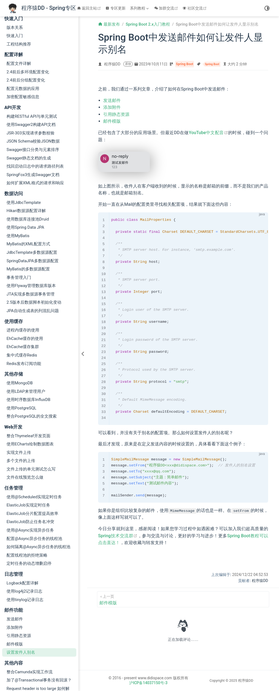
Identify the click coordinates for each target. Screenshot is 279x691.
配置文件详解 (19, 24)
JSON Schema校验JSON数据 (33, 101)
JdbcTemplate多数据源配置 (32, 212)
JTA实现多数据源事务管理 (31, 254)
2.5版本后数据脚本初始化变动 (34, 262)
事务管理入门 (19, 238)
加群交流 (167, 8)
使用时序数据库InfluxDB (28, 360)
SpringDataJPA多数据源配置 (33, 221)
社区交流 (195, 8)
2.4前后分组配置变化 (26, 40)
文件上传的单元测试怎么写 (31, 429)
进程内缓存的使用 (23, 290)
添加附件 (15, 588)
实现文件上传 (19, 413)
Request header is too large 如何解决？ (38, 652)
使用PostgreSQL (21, 368)
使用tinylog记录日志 (25, 560)
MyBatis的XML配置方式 (28, 204)
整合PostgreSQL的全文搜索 (32, 376)
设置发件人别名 (21, 612)
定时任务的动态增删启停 (29, 523)
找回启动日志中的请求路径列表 (35, 126)
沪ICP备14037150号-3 (148, 683)
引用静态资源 (19, 596)
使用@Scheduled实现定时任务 (34, 457)
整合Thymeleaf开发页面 (28, 396)
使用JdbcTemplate (24, 163)
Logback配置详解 (22, 543)
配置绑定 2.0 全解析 (25, 663)
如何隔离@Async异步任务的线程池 (38, 507)
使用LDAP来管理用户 (26, 351)
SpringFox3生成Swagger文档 (33, 135)
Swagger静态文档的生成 (29, 118)
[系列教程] (140, 8)
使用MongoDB (20, 343)
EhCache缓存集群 (23, 307)
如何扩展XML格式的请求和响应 (35, 143)
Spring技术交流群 (117, 535)
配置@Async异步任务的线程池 (34, 499)
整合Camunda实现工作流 (30, 632)
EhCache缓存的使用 (25, 299)
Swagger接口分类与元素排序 (33, 110)
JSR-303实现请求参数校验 (30, 93)
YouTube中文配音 (208, 132)
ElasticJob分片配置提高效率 (32, 474)
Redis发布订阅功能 (24, 324)
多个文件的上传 (21, 421)
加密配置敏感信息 (23, 57)
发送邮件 (15, 579)
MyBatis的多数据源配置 (28, 229)
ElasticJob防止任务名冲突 (30, 482)
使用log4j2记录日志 (24, 551)
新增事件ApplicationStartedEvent (37, 671)
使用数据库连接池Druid (28, 179)
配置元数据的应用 (23, 49)
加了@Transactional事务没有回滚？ (39, 640)
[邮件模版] (183, 599)
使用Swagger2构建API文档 (31, 85)
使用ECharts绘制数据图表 (30, 404)
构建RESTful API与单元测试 (32, 76)
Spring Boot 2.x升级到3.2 (29, 680)
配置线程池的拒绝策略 (27, 515)
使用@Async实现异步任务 (30, 490)
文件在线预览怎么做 (25, 437)
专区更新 (115, 8)
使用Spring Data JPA (25, 187)
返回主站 (89, 8)
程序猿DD (112, 64)
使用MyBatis (18, 196)
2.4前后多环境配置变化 (28, 32)
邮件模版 (15, 604)
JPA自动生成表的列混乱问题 (33, 271)
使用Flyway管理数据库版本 (31, 246)
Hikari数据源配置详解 (26, 171)
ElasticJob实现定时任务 (28, 465)
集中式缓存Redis (22, 315)
